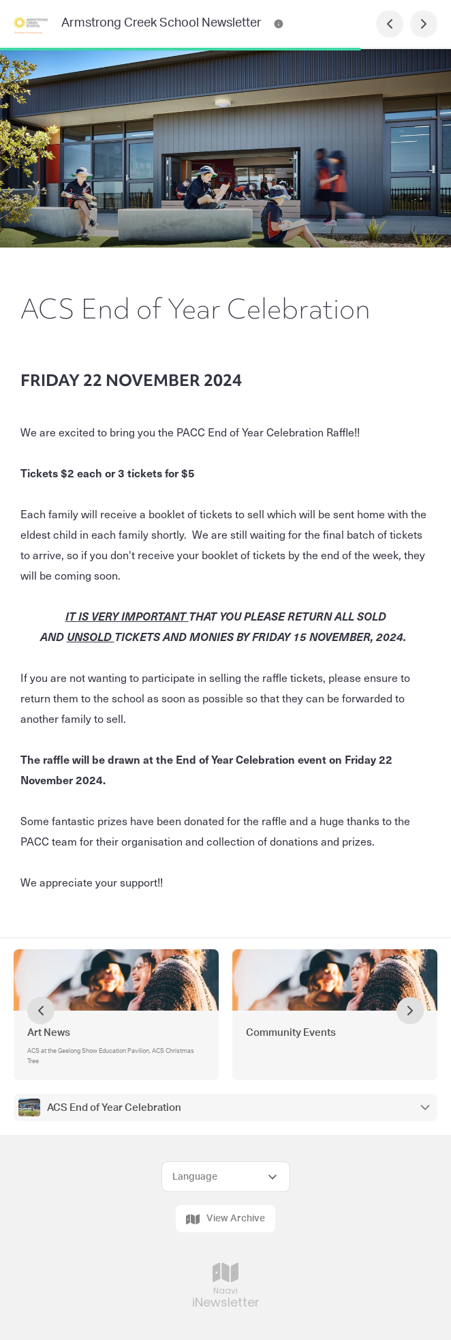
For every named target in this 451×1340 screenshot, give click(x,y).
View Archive (225, 1219)
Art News (48, 1033)
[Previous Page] (389, 24)
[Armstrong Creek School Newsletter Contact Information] (278, 24)
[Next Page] (423, 24)
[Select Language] (226, 1176)
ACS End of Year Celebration (114, 1108)
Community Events (291, 1033)
